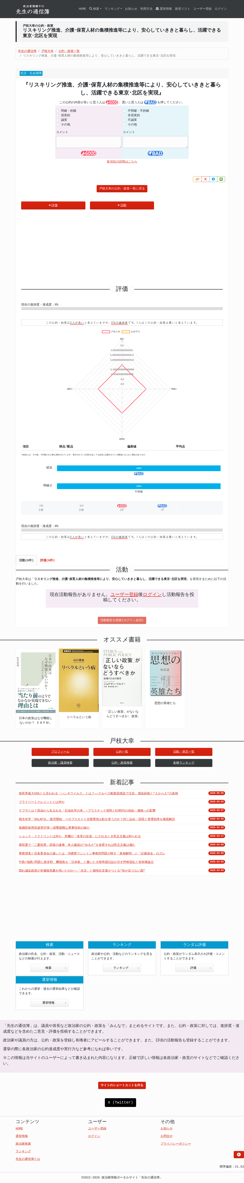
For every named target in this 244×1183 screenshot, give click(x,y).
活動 (122, 205)
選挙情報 (164, 9)
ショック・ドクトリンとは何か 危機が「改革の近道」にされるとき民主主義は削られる (80, 836)
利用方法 (146, 9)
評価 (53, 205)
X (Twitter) (120, 1102)
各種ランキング (183, 763)
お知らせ (131, 9)
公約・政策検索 (122, 763)
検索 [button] (94, 9)
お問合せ (167, 1136)
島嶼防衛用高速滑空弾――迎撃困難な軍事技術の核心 (54, 828)
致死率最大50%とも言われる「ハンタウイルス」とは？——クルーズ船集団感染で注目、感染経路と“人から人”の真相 (98, 793)
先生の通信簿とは (28, 1159)
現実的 (65, 115)
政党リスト (182, 9)
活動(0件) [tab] (26, 560)
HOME (82, 9)
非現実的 (134, 115)
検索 (56, 968)
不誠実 (132, 120)
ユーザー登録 (202, 9)
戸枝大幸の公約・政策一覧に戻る (122, 188)
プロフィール (60, 752)
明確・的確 (68, 111)
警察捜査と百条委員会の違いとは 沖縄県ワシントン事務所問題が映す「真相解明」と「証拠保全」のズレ (92, 853)
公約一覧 (122, 752)
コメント (62, 132)
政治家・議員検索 (60, 763)
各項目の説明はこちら (122, 162)
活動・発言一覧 (183, 752)
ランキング (126, 968)
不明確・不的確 (138, 111)
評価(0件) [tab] (47, 560)
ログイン (221, 9)
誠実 (64, 120)
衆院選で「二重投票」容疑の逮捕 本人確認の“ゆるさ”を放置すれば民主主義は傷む (77, 845)
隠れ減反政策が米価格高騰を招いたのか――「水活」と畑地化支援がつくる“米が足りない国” (82, 871)
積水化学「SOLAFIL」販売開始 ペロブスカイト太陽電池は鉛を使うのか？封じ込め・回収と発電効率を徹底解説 (97, 819)
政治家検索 (23, 1144)
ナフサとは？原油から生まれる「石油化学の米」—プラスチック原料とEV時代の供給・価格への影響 (87, 810)
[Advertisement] (122, 249)
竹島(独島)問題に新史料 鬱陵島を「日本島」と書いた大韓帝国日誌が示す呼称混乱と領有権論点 (86, 862)
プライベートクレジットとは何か (42, 802)
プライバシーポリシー (176, 1144)
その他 (65, 124)
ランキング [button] (112, 9)
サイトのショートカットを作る (122, 1085)
